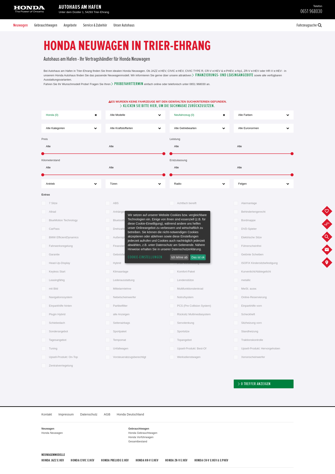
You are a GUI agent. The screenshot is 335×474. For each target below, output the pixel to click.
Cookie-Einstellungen (145, 257)
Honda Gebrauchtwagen (142, 432)
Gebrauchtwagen (45, 25)
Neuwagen (20, 25)
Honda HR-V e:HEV (147, 460)
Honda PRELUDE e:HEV (115, 460)
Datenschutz (88, 414)
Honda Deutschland (130, 414)
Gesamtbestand (137, 441)
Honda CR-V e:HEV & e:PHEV (211, 460)
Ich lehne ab (179, 257)
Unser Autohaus (123, 25)
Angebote (70, 25)
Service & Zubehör (95, 25)
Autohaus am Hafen (80, 7)
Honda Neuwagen (52, 432)
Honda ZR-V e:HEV (176, 460)
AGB (107, 414)
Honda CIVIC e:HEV (82, 460)
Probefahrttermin (128, 84)
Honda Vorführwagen (141, 437)
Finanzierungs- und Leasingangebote (224, 75)
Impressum (66, 414)
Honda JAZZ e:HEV (52, 460)
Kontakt (46, 414)
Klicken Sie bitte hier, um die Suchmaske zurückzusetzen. (169, 106)
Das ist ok (197, 257)
